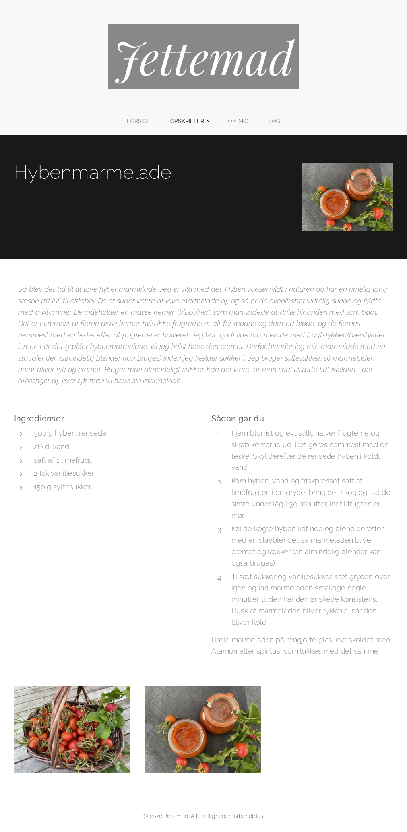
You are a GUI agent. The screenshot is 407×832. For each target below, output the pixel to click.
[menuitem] (177, 121)
